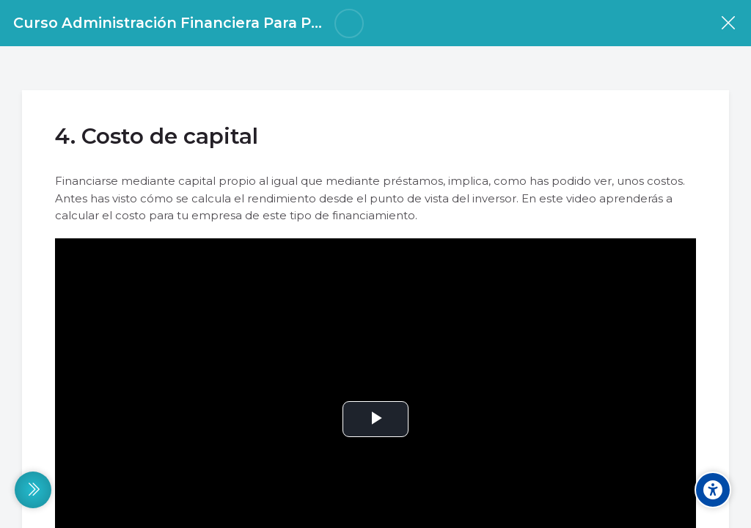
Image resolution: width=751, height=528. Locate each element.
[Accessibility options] (713, 490)
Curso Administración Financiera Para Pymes (182, 23)
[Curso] (728, 23)
